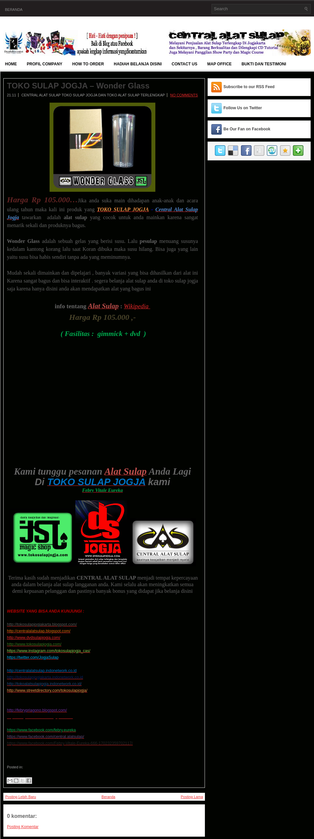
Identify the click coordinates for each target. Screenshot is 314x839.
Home (11, 64)
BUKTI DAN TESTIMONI (264, 64)
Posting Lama (192, 797)
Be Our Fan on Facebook (246, 129)
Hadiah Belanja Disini (138, 64)
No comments (184, 95)
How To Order (88, 64)
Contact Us (184, 64)
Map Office (219, 64)
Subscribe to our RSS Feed (249, 86)
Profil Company (44, 64)
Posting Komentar (22, 826)
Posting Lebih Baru (20, 797)
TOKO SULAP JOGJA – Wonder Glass (78, 86)
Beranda (13, 10)
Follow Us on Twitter (242, 108)
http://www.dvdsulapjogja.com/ (33, 637)
